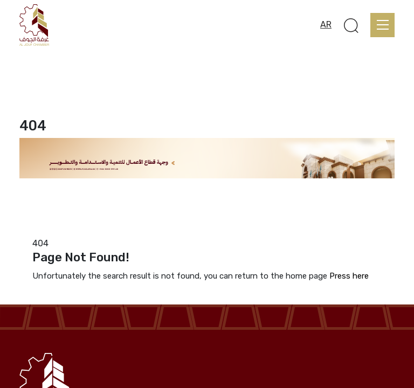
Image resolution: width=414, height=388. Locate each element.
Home (30, 230)
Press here (349, 276)
